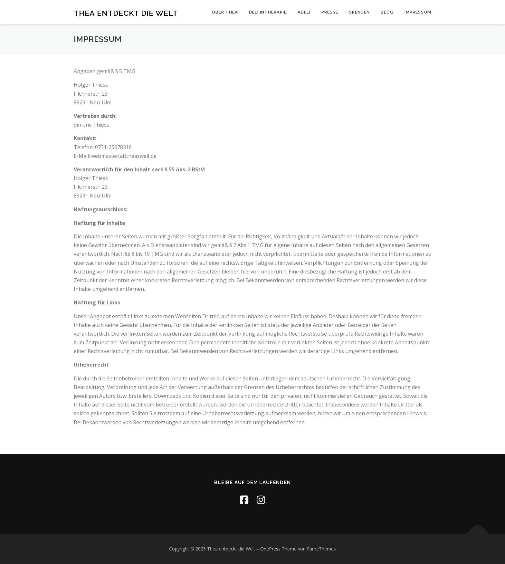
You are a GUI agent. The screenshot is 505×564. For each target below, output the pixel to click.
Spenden (359, 12)
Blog (387, 12)
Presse (329, 12)
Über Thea (225, 12)
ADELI (304, 12)
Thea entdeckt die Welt (126, 12)
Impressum (418, 12)
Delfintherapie (268, 12)
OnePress (270, 549)
